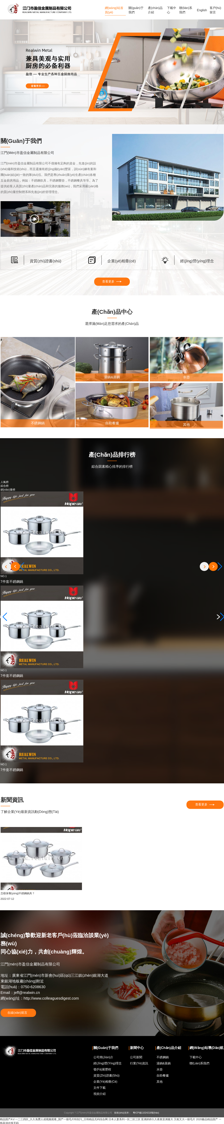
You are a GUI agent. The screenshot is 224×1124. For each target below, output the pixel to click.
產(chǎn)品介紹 (155, 10)
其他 (160, 1082)
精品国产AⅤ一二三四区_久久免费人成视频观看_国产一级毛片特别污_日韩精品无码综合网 (54, 1119)
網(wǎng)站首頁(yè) (114, 10)
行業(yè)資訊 (139, 1063)
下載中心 (171, 10)
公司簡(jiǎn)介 (103, 1057)
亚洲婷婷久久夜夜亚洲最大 (157, 1119)
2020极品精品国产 (207, 1119)
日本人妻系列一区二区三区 (124, 1119)
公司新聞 (136, 1057)
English (202, 10)
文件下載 (99, 1088)
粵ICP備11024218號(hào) (146, 1113)
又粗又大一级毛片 (184, 1119)
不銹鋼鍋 (163, 1057)
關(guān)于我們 (135, 10)
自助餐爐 (163, 1076)
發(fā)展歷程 (102, 1069)
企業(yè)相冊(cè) (105, 1082)
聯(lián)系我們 (185, 10)
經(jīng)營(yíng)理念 (107, 1063)
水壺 (160, 1069)
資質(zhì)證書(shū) (106, 1076)
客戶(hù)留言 (215, 10)
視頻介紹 (99, 1094)
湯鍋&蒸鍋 (164, 1063)
